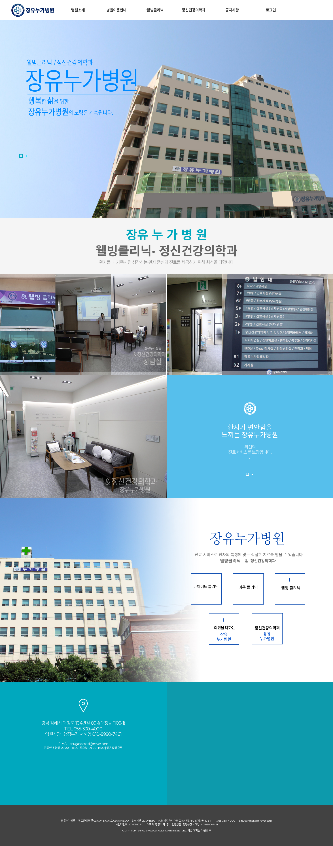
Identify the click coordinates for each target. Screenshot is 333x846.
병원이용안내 (116, 10)
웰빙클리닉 (154, 10)
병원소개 (78, 10)
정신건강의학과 (194, 10)
